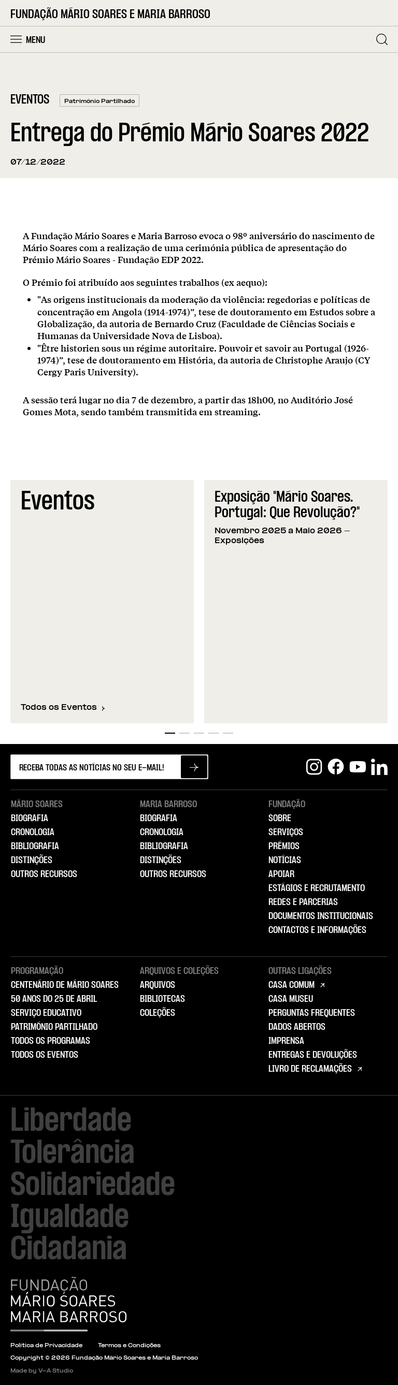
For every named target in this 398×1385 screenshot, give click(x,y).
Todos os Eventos (63, 708)
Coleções (157, 1013)
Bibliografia (35, 846)
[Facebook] (336, 767)
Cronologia (32, 832)
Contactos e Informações (317, 930)
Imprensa (286, 1041)
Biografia (29, 818)
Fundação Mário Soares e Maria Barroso (110, 14)
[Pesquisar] (382, 39)
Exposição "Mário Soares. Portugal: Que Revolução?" (287, 505)
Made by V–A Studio (41, 1371)
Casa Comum (291, 985)
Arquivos (157, 985)
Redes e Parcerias (303, 902)
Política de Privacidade (46, 1346)
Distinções (31, 860)
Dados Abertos (296, 1027)
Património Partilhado (54, 1027)
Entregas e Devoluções (312, 1055)
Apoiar (281, 874)
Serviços (285, 832)
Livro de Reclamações (310, 1069)
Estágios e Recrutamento (316, 888)
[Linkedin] (379, 767)
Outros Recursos (44, 874)
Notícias (284, 860)
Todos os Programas (50, 1041)
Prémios (284, 846)
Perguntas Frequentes (311, 1013)
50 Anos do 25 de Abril (54, 999)
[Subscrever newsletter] (194, 766)
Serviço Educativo (46, 1013)
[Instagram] (314, 767)
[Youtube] (357, 767)
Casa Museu (290, 999)
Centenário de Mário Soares (65, 985)
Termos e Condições (129, 1346)
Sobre (279, 818)
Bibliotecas (162, 999)
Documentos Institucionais (320, 916)
